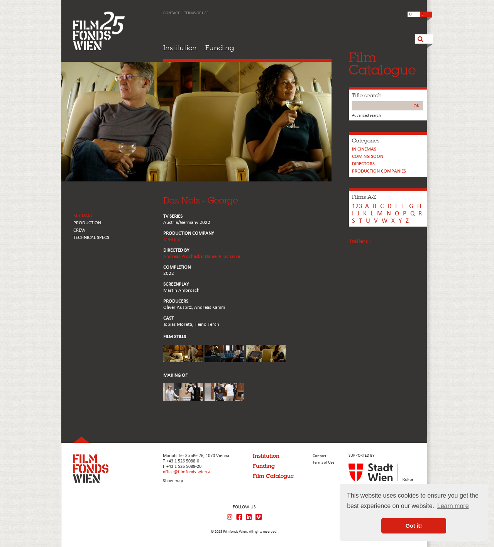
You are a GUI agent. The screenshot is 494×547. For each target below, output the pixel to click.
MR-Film (171, 239)
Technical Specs (91, 237)
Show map (173, 481)
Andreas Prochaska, (184, 256)
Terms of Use (196, 13)
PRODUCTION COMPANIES (379, 171)
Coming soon (367, 156)
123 (357, 206)
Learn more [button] (453, 506)
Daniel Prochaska (222, 256)
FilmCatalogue (382, 63)
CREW (79, 230)
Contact (171, 13)
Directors (363, 163)
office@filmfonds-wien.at (187, 472)
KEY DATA (82, 215)
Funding (219, 48)
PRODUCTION (87, 222)
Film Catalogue (273, 475)
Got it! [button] (414, 526)
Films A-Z (364, 196)
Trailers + (360, 241)
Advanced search (366, 115)
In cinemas (364, 149)
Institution (180, 48)
